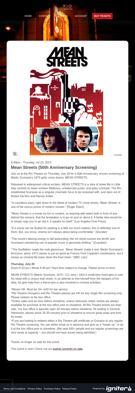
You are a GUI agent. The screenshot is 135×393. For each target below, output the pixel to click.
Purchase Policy (52, 388)
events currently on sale (68, 348)
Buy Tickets (102, 16)
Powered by (112, 389)
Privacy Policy (35, 388)
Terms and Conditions (14, 388)
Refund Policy (69, 388)
